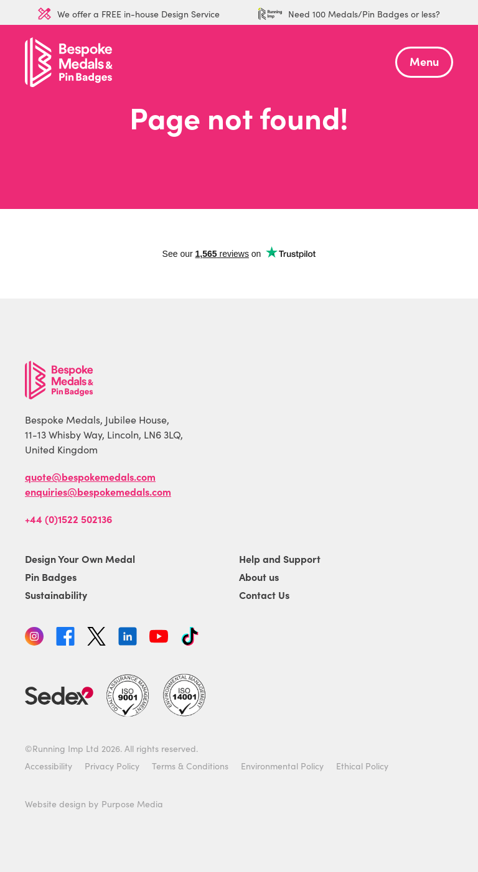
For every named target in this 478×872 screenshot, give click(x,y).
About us (259, 576)
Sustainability (56, 594)
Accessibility (48, 765)
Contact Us (264, 594)
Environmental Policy (282, 765)
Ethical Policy (362, 765)
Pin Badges (51, 576)
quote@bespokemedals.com (90, 476)
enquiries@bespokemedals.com (98, 491)
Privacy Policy (112, 765)
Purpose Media (132, 803)
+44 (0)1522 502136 (68, 519)
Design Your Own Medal (80, 558)
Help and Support (280, 558)
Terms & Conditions (190, 765)
